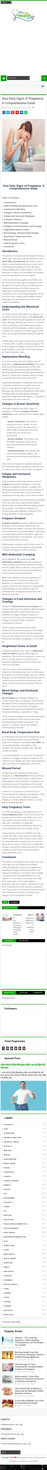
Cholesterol (9, 1172)
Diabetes (7, 1185)
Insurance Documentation (15, 1237)
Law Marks (33, 1461)
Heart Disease (9, 1232)
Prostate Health (11, 1284)
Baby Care (7, 1150)
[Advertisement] (23, 48)
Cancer (6, 1168)
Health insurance (11, 1228)
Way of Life (8, 1310)
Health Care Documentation (15, 1224)
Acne (6, 1129)
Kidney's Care (9, 1245)
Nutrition (8, 1263)
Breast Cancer (9, 1163)
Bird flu (7, 1155)
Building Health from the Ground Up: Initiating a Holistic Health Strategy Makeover (29, 1354)
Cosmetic (7, 1176)
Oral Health (9, 1271)
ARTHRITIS (8, 1146)
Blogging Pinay (26, 1457)
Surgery (7, 1302)
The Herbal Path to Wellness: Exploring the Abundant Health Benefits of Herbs (29, 1391)
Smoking (7, 1293)
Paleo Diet (8, 1276)
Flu (5, 1211)
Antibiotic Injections (12, 1137)
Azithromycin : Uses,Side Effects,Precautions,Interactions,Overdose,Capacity (29, 1378)
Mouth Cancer (10, 1258)
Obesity (7, 1267)
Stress (6, 1297)
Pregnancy (14, 902)
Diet (5, 1194)
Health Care (9, 1219)
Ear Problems (9, 1198)
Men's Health (9, 1254)
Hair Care (7, 1215)
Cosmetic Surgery (11, 1181)
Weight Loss (9, 1314)
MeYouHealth (39, 1457)
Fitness (7, 1207)
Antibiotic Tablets (11, 1142)
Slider (6, 1289)
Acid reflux (8, 1124)
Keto (6, 1241)
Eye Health (8, 1202)
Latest (6, 1250)
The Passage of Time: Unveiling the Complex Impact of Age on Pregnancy (29, 1366)
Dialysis (7, 1189)
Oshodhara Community (18, 1461)
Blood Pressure (10, 1159)
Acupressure (9, 1133)
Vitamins (7, 1306)
